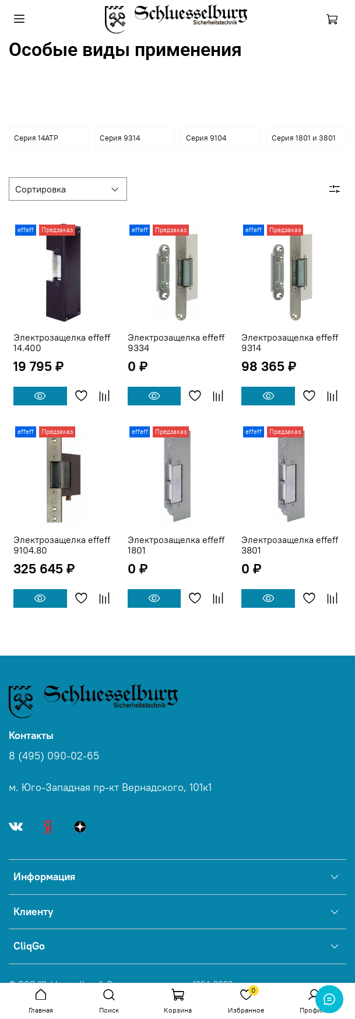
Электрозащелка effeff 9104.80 (61, 545)
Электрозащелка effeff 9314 (289, 342)
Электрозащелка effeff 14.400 (61, 342)
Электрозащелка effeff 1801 (176, 545)
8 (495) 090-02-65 (54, 756)
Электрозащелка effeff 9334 (176, 342)
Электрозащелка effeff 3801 (289, 545)
